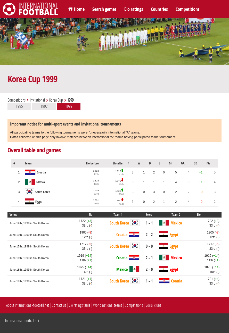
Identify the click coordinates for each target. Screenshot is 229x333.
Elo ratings (133, 9)
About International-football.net (27, 305)
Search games (104, 9)
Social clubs (153, 305)
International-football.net (22, 320)
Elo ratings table (79, 305)
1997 (44, 106)
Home (79, 9)
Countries (159, 9)
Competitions (188, 9)
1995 (19, 106)
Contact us (59, 305)
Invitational (37, 100)
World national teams (107, 305)
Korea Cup (56, 100)
